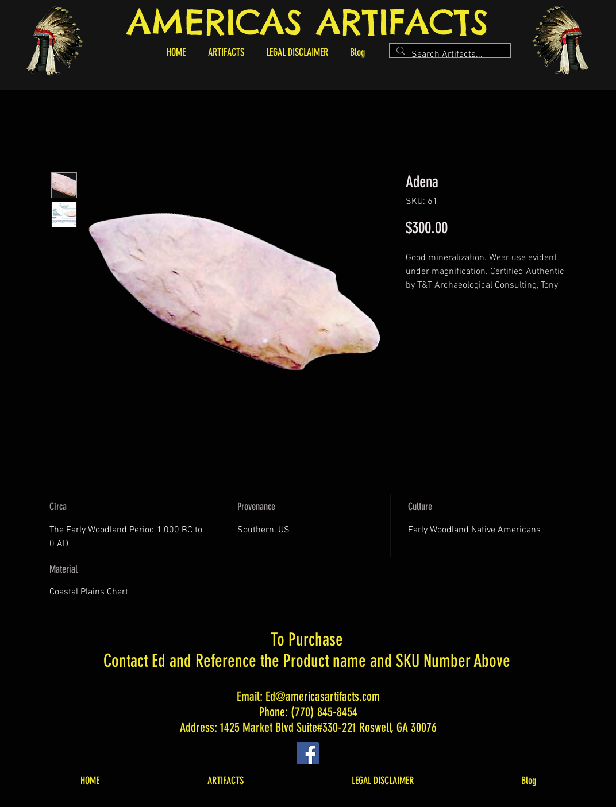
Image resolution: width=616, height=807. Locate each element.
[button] (226, 52)
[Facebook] (308, 753)
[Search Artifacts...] (448, 54)
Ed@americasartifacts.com (322, 696)
